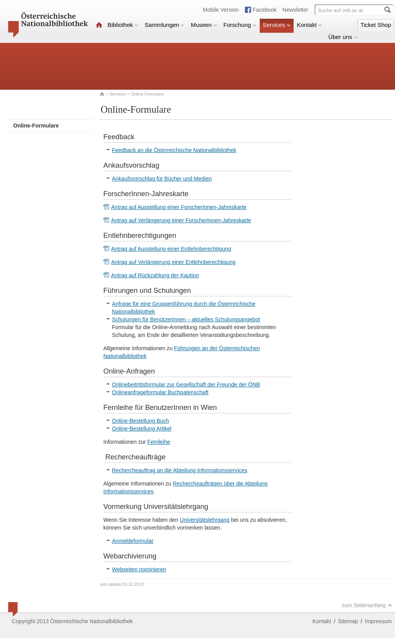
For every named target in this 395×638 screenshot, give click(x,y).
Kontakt (309, 24)
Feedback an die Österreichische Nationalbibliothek (174, 150)
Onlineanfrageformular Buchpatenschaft (160, 392)
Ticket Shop (375, 24)
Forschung (240, 24)
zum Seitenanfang (367, 605)
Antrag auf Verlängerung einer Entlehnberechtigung (173, 262)
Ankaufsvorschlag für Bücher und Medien (162, 178)
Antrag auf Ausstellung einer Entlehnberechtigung (171, 249)
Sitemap (348, 621)
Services (277, 24)
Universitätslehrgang (205, 520)
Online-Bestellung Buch (140, 421)
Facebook (264, 10)
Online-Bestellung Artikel (142, 428)
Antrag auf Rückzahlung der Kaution (155, 275)
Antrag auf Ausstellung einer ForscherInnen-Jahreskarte (178, 207)
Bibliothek (123, 24)
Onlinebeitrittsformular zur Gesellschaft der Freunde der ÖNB (186, 384)
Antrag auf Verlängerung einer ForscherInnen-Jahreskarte (181, 220)
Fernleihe (158, 442)
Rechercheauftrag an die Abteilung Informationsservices (179, 470)
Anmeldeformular (133, 541)
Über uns (343, 37)
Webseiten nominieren (139, 569)
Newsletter (295, 10)
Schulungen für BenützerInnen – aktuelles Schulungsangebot (186, 319)
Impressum (378, 621)
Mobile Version (221, 10)
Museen (204, 24)
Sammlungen (164, 24)
